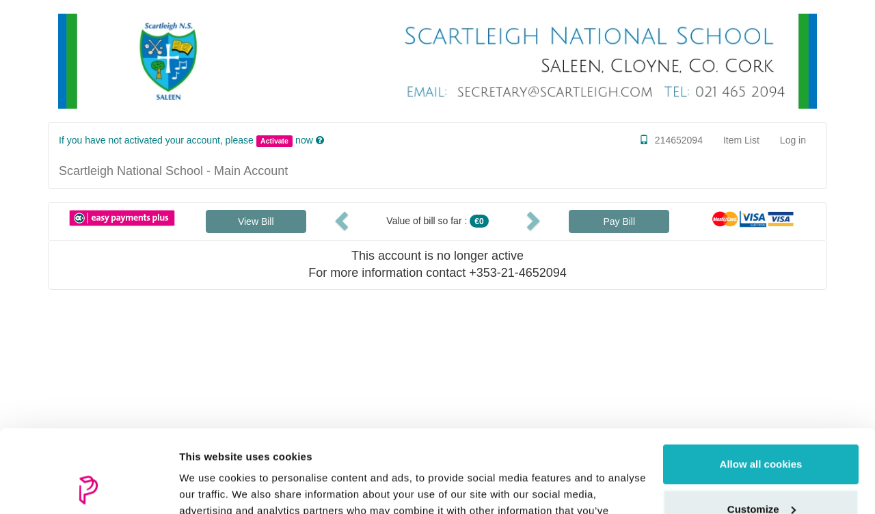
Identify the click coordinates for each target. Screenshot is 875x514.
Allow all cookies (761, 386)
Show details (211, 487)
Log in (793, 140)
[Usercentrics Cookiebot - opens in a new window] (88, 487)
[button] (343, 220)
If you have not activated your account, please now (187, 140)
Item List (741, 140)
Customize (761, 431)
